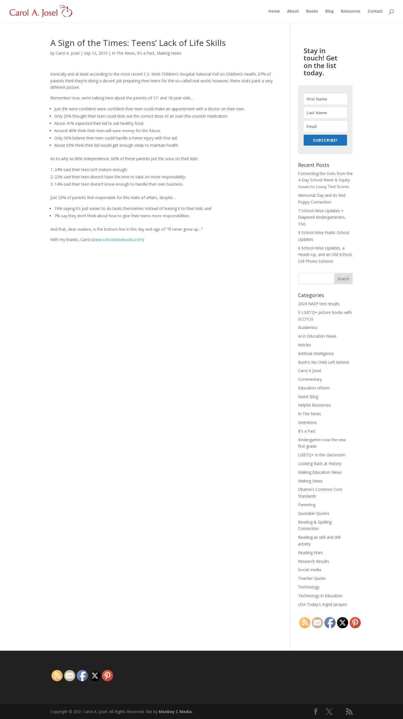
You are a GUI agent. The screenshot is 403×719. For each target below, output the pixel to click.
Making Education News (320, 472)
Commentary (310, 379)
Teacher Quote (311, 578)
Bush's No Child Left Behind (323, 362)
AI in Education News (317, 336)
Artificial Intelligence (316, 353)
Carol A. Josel (67, 53)
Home (274, 11)
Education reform (314, 388)
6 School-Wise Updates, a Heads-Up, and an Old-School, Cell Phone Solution (325, 254)
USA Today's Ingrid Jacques (322, 604)
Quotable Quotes (313, 513)
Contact (375, 11)
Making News (169, 53)
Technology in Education (320, 595)
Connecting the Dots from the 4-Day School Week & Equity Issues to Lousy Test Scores (325, 180)
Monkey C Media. (176, 711)
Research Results (313, 561)
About (293, 11)
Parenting (306, 504)
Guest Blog (308, 396)
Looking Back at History (319, 463)
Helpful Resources (314, 405)
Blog (329, 11)
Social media (309, 569)
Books (312, 11)
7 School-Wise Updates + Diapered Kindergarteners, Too (322, 217)
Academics (308, 327)
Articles (304, 344)
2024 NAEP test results (319, 303)
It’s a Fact (145, 53)
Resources (350, 11)
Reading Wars (310, 552)
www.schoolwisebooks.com (117, 239)
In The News (123, 53)
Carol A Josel (309, 370)
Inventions (307, 422)
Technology (308, 587)
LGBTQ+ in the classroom (321, 454)
